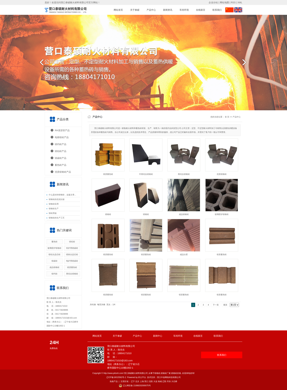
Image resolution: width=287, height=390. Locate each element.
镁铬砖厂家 (166, 373)
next (246, 63)
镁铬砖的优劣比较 (57, 199)
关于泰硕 (134, 10)
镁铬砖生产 (54, 208)
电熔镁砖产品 (62, 137)
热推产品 (114, 381)
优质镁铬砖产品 (63, 172)
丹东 (169, 381)
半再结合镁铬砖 (146, 174)
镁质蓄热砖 (72, 267)
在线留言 (200, 10)
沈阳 (151, 381)
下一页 (216, 305)
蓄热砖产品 (60, 165)
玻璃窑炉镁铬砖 (54, 248)
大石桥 (174, 381)
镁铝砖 (72, 242)
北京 (137, 381)
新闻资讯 (167, 10)
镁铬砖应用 (54, 204)
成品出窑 (184, 254)
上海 (142, 381)
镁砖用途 (53, 213)
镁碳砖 (54, 261)
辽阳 (164, 381)
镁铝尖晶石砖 (54, 254)
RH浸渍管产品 (62, 130)
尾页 (225, 305)
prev (40, 63)
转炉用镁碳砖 (72, 248)
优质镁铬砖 (222, 174)
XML (239, 2)
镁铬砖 (108, 214)
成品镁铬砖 (54, 267)
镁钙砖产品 (60, 144)
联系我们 (217, 10)
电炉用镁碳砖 (72, 261)
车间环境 (184, 10)
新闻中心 (157, 336)
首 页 (227, 117)
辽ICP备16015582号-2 (116, 377)
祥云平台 (142, 377)
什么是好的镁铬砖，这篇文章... (62, 195)
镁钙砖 (54, 274)
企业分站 (213, 2)
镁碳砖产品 (60, 158)
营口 (146, 381)
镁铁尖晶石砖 (72, 254)
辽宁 (133, 381)
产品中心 (151, 10)
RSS (233, 2)
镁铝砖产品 (60, 151)
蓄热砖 (54, 242)
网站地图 (224, 2)
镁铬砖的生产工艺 (57, 218)
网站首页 (118, 10)
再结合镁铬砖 (72, 274)
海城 (160, 381)
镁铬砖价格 (176, 373)
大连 (155, 381)
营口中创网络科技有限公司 (169, 377)
